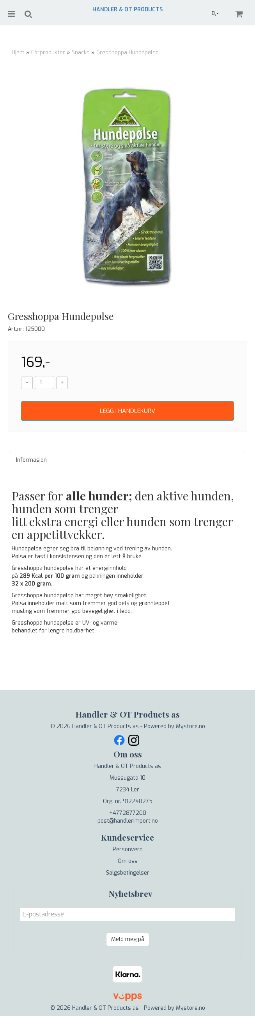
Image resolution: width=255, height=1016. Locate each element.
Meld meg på (127, 939)
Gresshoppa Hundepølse (127, 52)
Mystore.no (190, 726)
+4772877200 (127, 813)
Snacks (81, 52)
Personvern (128, 849)
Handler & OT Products (127, 9)
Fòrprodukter (48, 52)
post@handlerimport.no (127, 821)
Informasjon (31, 460)
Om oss (128, 861)
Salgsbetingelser (127, 873)
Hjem (18, 52)
